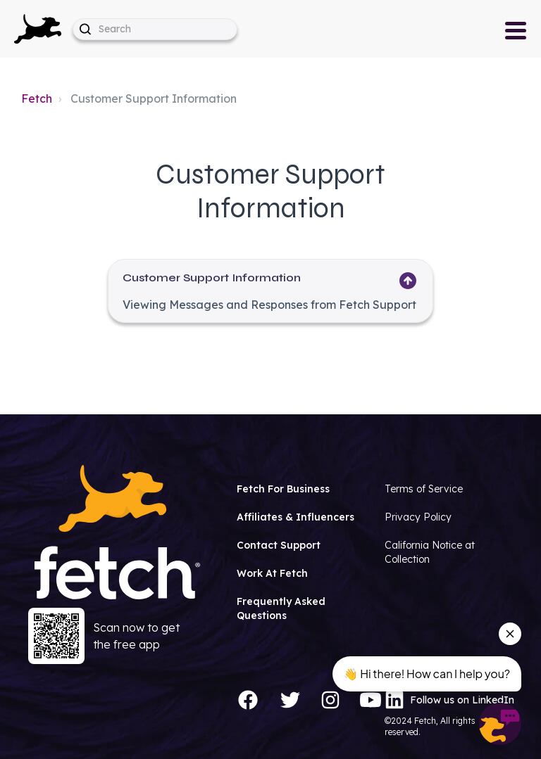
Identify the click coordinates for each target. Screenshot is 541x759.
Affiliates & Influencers (295, 517)
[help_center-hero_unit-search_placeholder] (155, 29)
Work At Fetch (272, 573)
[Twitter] (290, 700)
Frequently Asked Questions (281, 608)
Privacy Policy (418, 517)
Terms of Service (424, 489)
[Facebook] (248, 700)
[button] (37, 28)
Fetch (36, 98)
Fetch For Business (283, 489)
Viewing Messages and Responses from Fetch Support (269, 305)
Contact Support (279, 545)
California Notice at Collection (430, 552)
